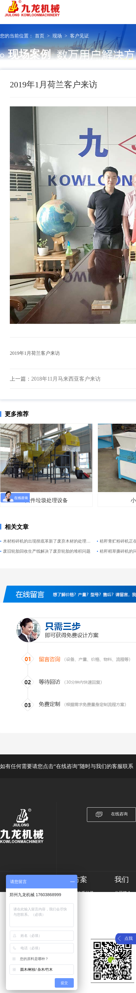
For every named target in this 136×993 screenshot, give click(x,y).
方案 (80, 879)
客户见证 (79, 35)
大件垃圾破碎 (85, 908)
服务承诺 (123, 916)
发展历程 (123, 901)
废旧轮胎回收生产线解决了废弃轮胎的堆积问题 (46, 551)
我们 (122, 879)
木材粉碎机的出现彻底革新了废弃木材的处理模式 (46, 542)
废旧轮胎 (81, 924)
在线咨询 (111, 814)
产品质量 (123, 908)
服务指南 (123, 924)
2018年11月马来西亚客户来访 (66, 379)
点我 (128, 938)
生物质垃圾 (83, 893)
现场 (57, 35)
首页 (39, 35)
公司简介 (123, 893)
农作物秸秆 (83, 916)
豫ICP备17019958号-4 (41, 991)
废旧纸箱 (81, 901)
